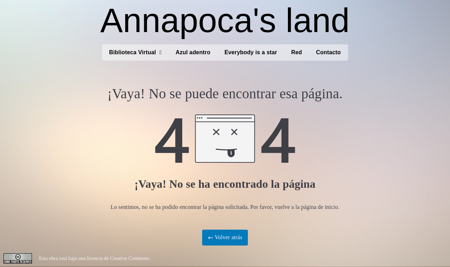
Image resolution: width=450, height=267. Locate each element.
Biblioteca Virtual (135, 52)
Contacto (328, 52)
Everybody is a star (250, 52)
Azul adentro (193, 52)
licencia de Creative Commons (118, 258)
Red (296, 52)
